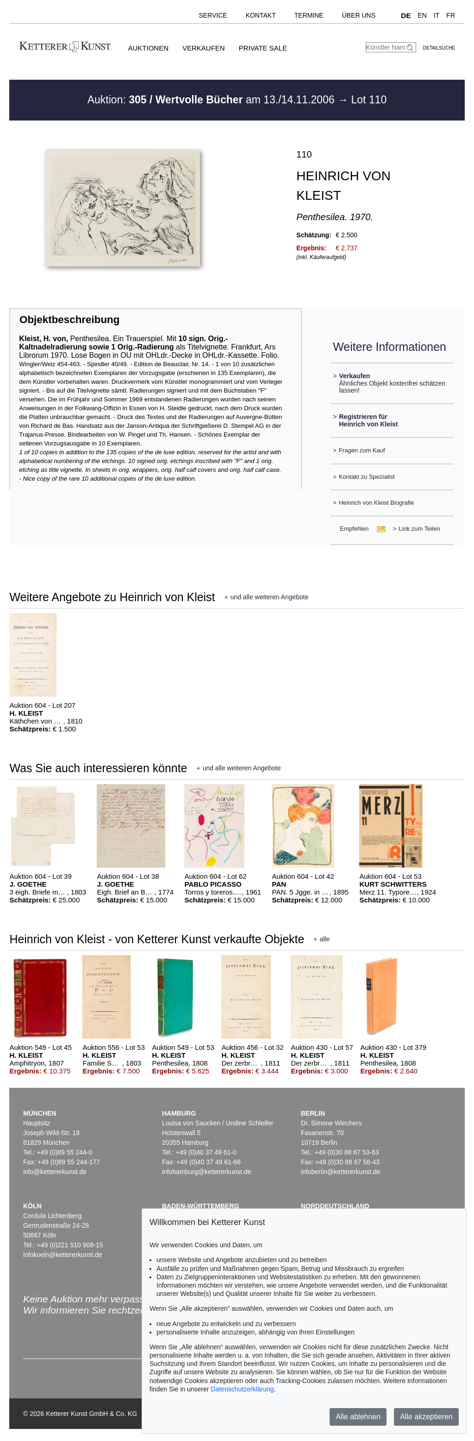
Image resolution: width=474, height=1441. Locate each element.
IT (436, 15)
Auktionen (148, 48)
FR (450, 15)
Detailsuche (439, 48)
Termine (309, 15)
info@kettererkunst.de (55, 1171)
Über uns (358, 15)
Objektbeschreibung (69, 319)
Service (213, 15)
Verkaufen (203, 48)
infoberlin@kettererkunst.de (340, 1171)
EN (422, 15)
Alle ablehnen (358, 1417)
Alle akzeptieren (426, 1417)
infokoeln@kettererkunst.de (62, 1254)
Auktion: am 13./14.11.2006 (212, 100)
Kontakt (261, 15)
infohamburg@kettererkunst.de (206, 1171)
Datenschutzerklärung (242, 1389)
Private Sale (263, 48)
